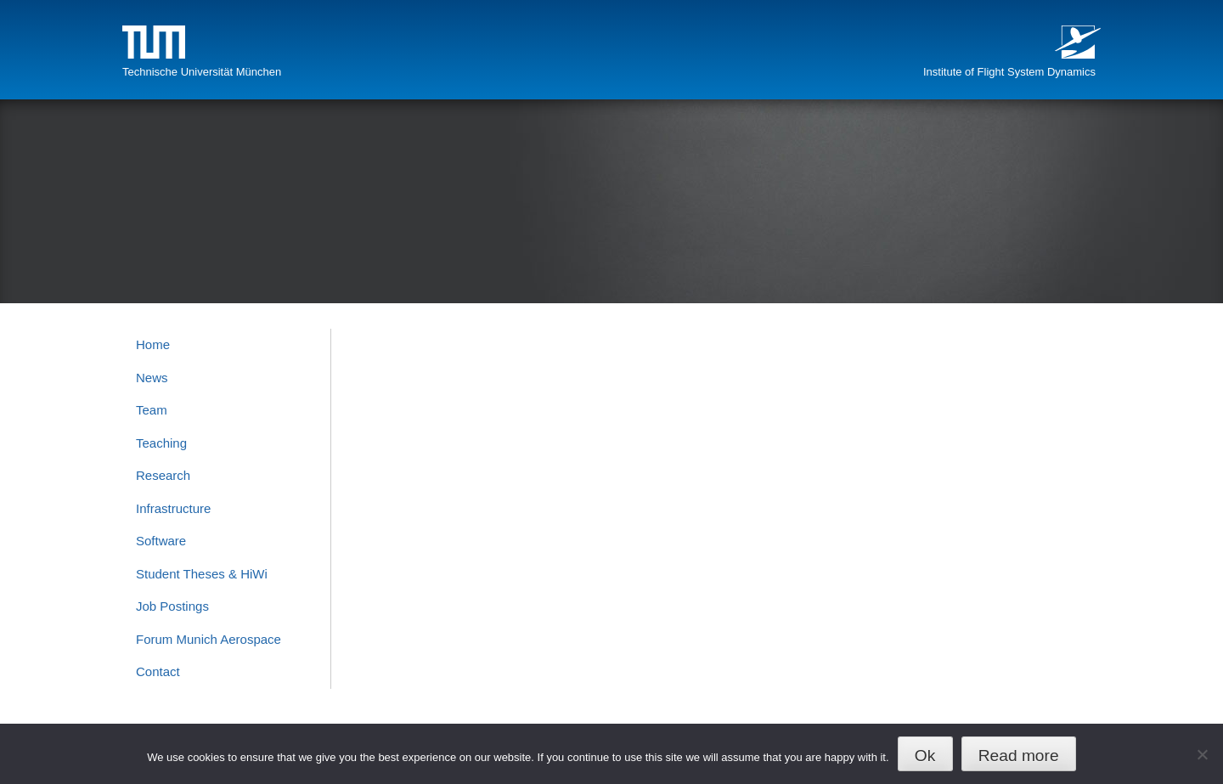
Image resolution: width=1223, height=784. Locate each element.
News (152, 377)
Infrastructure (173, 508)
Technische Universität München (201, 71)
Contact (158, 671)
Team (151, 410)
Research (163, 475)
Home (153, 344)
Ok (925, 755)
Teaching (161, 443)
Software (161, 540)
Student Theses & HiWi (202, 574)
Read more (1018, 755)
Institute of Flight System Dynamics (1009, 71)
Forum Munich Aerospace (208, 639)
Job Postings (172, 606)
